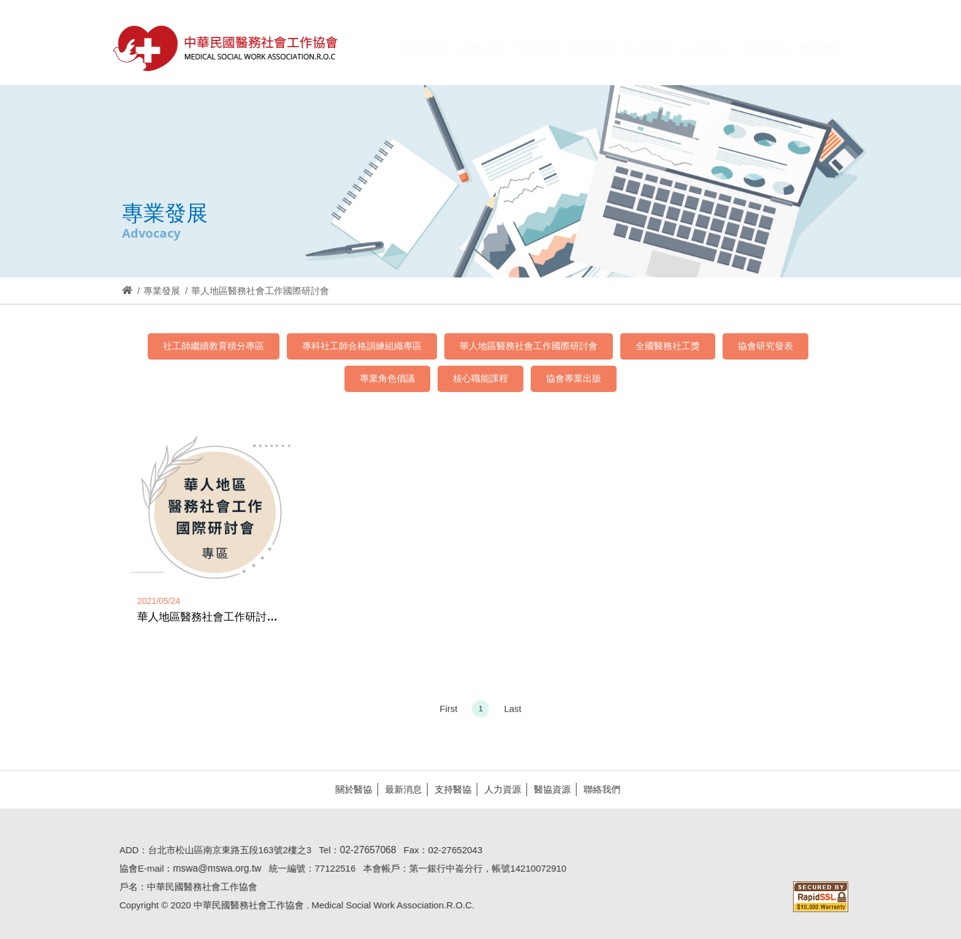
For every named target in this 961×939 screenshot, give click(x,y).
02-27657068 (364, 850)
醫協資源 (548, 789)
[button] (706, 57)
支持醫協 (449, 789)
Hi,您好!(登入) (738, 29)
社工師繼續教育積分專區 (213, 346)
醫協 (226, 48)
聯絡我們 (598, 789)
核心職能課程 (480, 378)
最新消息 (399, 789)
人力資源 (498, 789)
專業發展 (161, 290)
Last (512, 712)
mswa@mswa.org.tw (213, 868)
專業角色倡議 (387, 378)
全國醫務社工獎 (668, 346)
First (448, 712)
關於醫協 (350, 789)
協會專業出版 (573, 378)
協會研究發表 (765, 346)
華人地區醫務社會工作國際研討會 (529, 346)
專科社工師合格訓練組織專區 (362, 346)
